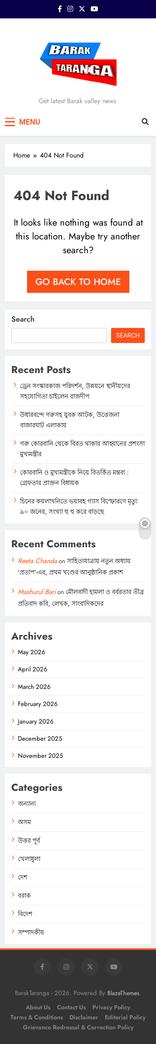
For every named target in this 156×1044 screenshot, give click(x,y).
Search (23, 319)
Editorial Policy (125, 1017)
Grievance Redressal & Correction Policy (78, 1027)
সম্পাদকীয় (31, 932)
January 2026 (36, 721)
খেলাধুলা (29, 859)
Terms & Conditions (36, 1017)
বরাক (24, 895)
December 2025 (40, 738)
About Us (38, 1007)
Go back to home (78, 281)
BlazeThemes (123, 993)
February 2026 (38, 704)
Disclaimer (83, 1017)
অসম (24, 822)
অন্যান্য (27, 803)
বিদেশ (25, 914)
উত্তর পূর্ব (29, 840)
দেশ (22, 877)
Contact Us (71, 1007)
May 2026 (31, 652)
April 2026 (32, 669)
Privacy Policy (111, 1007)
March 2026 (34, 686)
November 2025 (40, 755)
